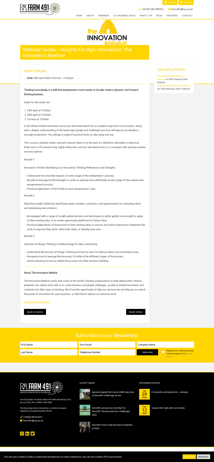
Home (79, 16)
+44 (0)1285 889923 (150, 9)
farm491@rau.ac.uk (180, 9)
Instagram (22, 433)
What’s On (146, 16)
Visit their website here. (36, 301)
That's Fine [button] (189, 457)
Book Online (135, 311)
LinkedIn (27, 433)
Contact (187, 16)
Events (169, 2)
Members (104, 16)
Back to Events (35, 311)
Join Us (185, 2)
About (91, 16)
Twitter (33, 433)
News (159, 16)
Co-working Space (124, 16)
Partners (172, 16)
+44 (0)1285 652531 (31, 416)
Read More (203, 457)
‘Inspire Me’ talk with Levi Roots (174, 85)
